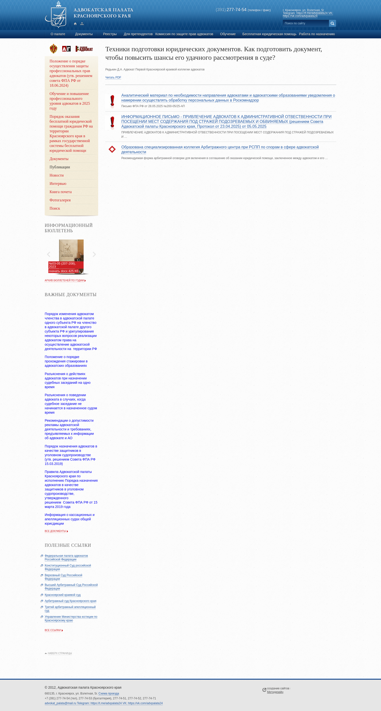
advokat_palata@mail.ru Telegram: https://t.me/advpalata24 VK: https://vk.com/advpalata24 (104, 703)
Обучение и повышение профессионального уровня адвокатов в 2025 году (70, 101)
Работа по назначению (317, 34)
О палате (58, 34)
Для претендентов (138, 34)
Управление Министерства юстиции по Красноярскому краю (71, 618)
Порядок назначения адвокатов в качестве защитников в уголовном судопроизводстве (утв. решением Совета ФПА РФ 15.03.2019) (71, 455)
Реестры (110, 34)
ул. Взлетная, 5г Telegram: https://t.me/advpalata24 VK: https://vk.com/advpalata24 (308, 13)
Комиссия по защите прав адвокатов (184, 34)
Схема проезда (108, 693)
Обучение (228, 34)
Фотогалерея (60, 200)
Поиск (55, 208)
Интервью (58, 183)
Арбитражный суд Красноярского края (70, 601)
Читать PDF (113, 77)
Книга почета (61, 192)
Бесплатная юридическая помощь (269, 34)
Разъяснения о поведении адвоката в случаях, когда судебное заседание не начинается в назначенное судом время (71, 403)
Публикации (60, 167)
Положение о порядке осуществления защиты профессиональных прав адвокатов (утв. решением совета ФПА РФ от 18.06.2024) (71, 73)
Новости (57, 175)
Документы (84, 34)
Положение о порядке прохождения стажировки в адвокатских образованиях (66, 361)
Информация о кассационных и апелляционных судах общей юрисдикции (70, 519)
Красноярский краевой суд (63, 595)
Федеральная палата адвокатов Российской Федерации (66, 557)
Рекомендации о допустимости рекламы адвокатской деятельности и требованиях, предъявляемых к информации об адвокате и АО (69, 429)
